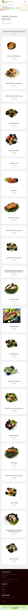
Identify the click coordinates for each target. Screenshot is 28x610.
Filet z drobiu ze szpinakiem (14, 83)
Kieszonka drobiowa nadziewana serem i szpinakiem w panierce (14, 271)
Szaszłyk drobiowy (14, 150)
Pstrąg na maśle (14, 326)
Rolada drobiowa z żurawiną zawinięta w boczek (14, 530)
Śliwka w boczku (14, 435)
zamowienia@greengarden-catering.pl (11, 579)
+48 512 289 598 (8, 581)
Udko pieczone (14, 163)
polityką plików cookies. (6, 608)
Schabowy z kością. (14, 218)
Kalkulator (3, 589)
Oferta (18, 7)
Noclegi (3, 600)
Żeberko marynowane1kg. (14, 257)
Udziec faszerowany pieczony (14, 475)
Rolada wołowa (14, 354)
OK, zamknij (14, 608)
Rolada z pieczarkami (14, 381)
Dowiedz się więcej (14, 60)
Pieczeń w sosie (14, 299)
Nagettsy (14, 190)
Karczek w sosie (14, 559)
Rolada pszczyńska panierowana (14, 408)
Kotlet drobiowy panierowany (14, 96)
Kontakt (3, 592)
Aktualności (4, 591)
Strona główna (11, 7)
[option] (14, 302)
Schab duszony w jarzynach (14, 230)
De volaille (14, 463)
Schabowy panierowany (14, 56)
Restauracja (4, 601)
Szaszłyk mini (14, 503)
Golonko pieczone (14, 123)
